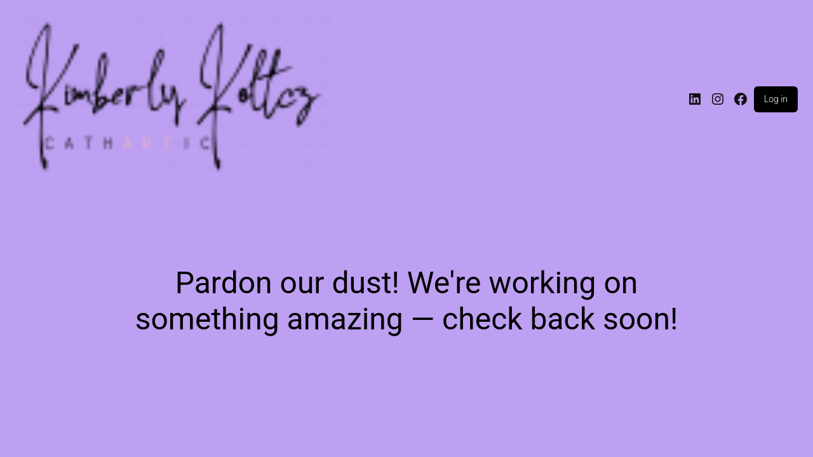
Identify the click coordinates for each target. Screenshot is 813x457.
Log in (776, 99)
